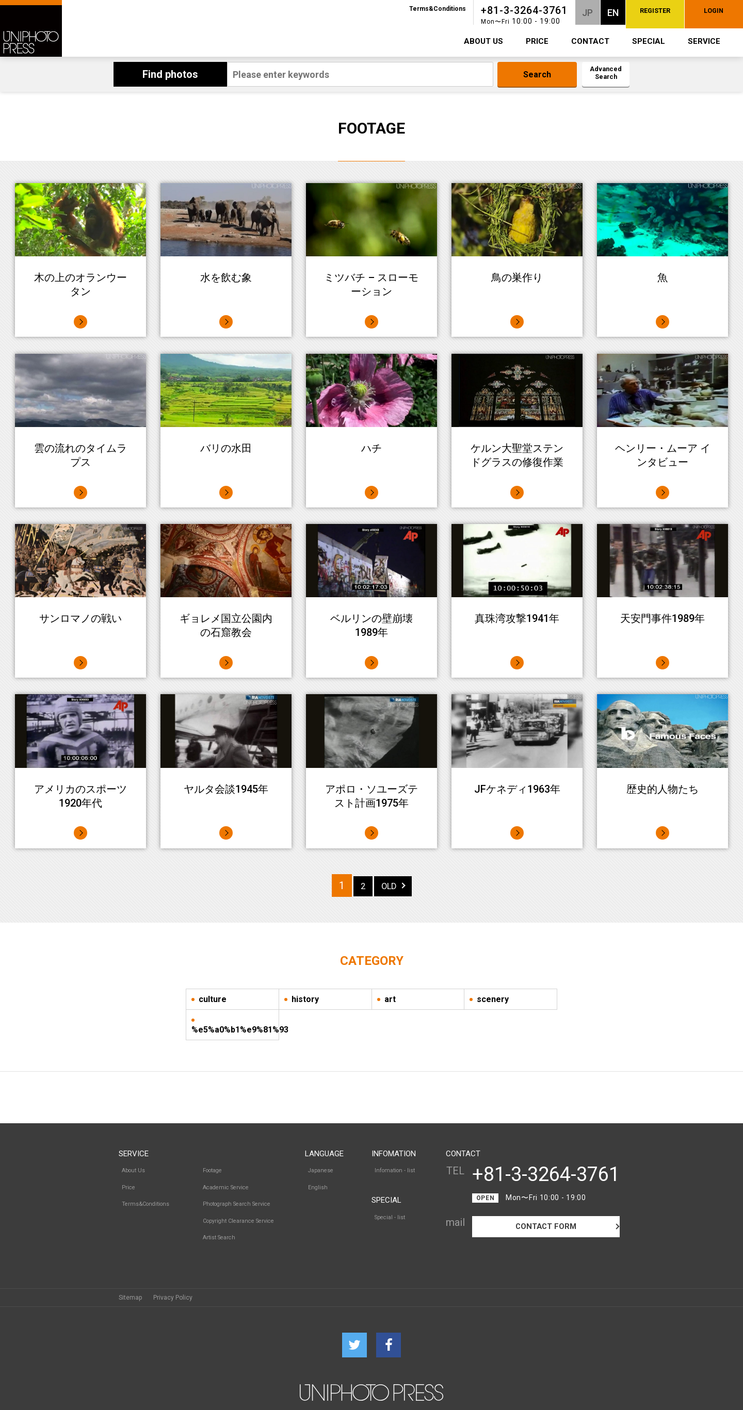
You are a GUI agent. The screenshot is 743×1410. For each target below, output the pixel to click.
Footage (210, 1168)
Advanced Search (597, 75)
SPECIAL (648, 41)
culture (213, 999)
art (390, 999)
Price (126, 1179)
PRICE (537, 41)
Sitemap (130, 1276)
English (318, 1179)
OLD (389, 885)
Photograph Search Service (237, 1190)
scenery (493, 999)
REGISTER (603, 13)
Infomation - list (396, 1168)
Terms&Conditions (368, 8)
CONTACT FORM (546, 1228)
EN (544, 12)
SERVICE (704, 41)
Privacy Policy (172, 1276)
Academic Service (225, 1179)
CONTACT (590, 41)
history (305, 999)
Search (520, 75)
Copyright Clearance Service (239, 1202)
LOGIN (696, 13)
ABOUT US (483, 41)
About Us (131, 1168)
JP (518, 12)
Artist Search (217, 1213)
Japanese (322, 1168)
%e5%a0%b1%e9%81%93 (235, 1030)
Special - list (391, 1209)
